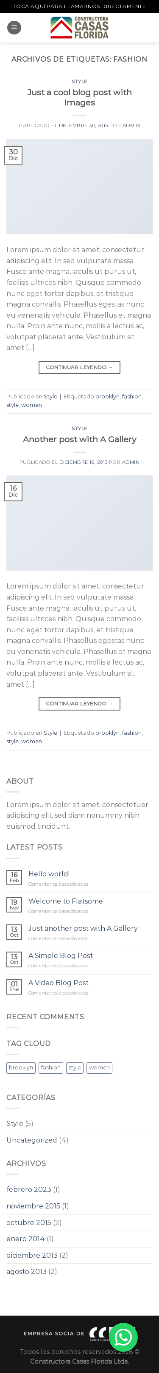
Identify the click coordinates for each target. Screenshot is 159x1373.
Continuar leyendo (80, 367)
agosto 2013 (26, 1272)
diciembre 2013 (32, 1255)
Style (79, 82)
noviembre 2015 (33, 1206)
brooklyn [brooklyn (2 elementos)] (21, 1067)
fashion (132, 396)
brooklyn (107, 396)
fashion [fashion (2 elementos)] (51, 1067)
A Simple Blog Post (60, 956)
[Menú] (14, 28)
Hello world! (49, 874)
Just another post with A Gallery (83, 928)
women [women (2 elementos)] (99, 1067)
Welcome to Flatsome (65, 901)
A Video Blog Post (58, 983)
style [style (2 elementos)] (75, 1067)
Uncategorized (31, 1140)
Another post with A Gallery (79, 439)
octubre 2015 (28, 1223)
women (31, 405)
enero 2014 (25, 1239)
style (12, 405)
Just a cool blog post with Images (80, 97)
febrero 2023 (28, 1189)
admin (131, 125)
